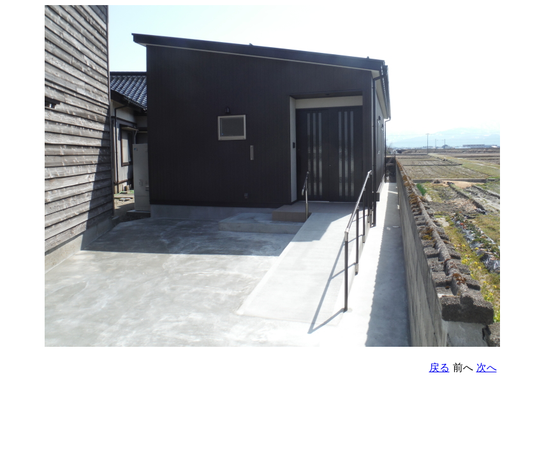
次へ (486, 367)
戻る (439, 367)
